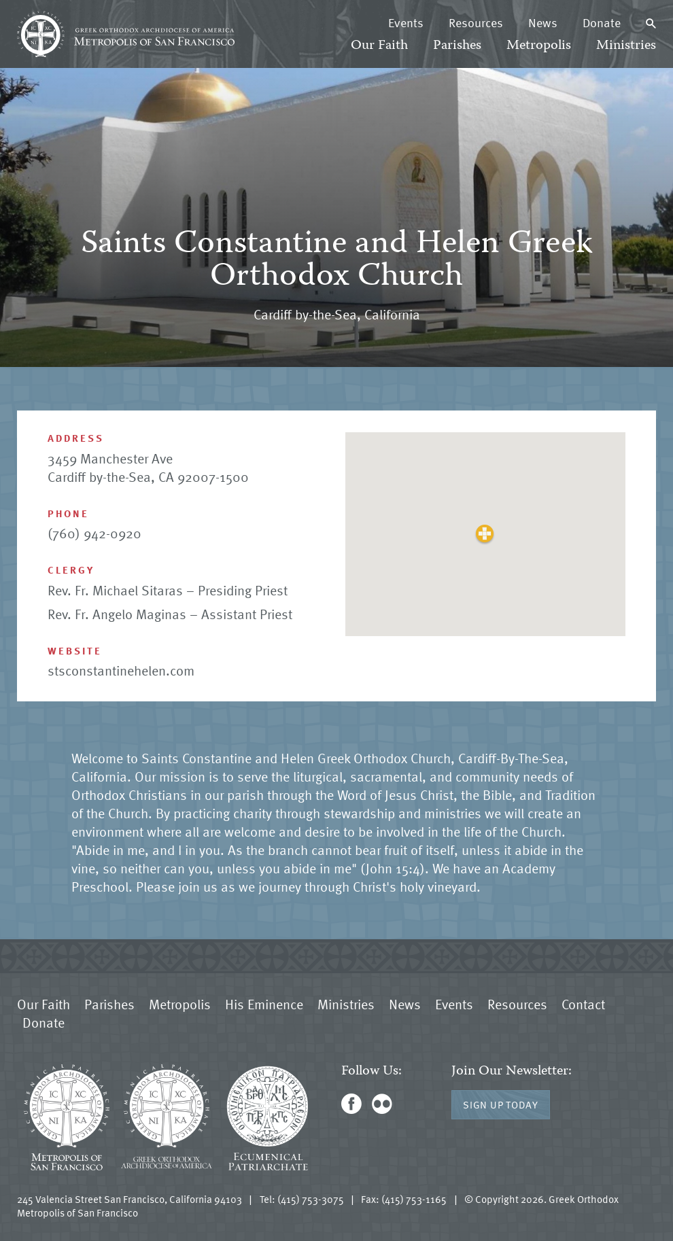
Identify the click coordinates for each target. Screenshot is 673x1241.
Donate (602, 22)
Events (406, 22)
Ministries (626, 46)
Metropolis (538, 46)
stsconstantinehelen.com (121, 670)
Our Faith (379, 46)
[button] (485, 534)
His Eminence (264, 1004)
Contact (583, 1004)
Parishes (457, 46)
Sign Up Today (500, 1104)
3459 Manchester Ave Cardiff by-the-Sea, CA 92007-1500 (148, 467)
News (542, 22)
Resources (476, 22)
